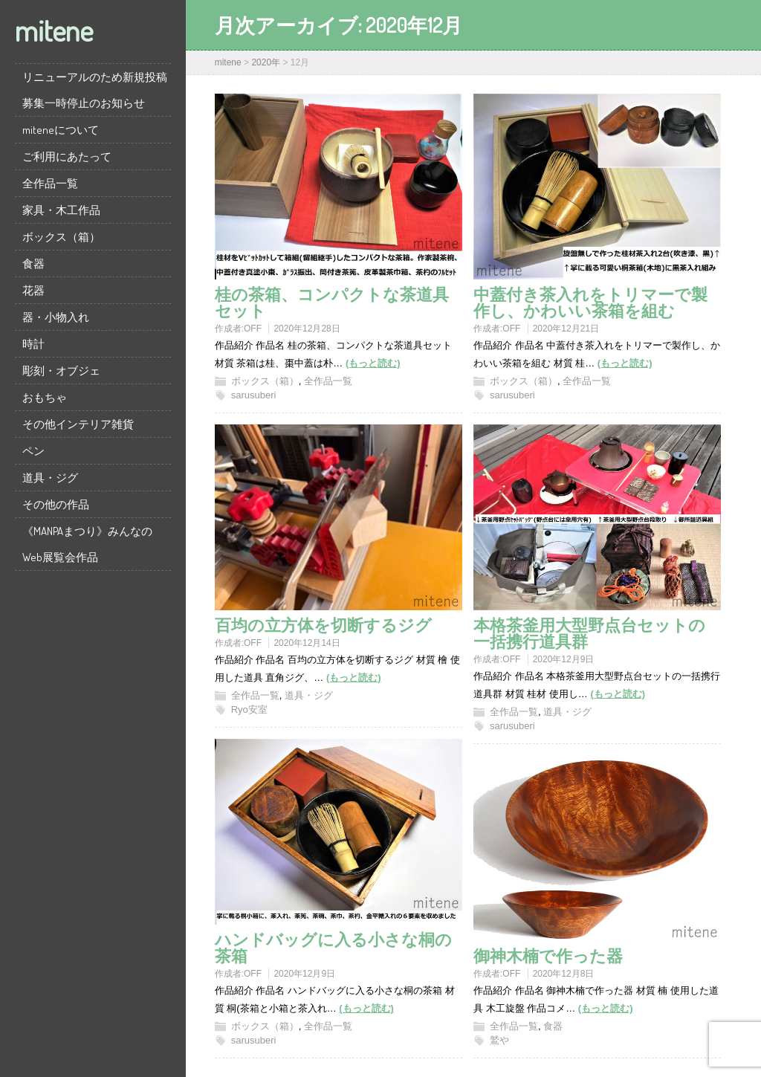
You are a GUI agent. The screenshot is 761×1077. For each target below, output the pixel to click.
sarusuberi (253, 395)
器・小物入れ (55, 317)
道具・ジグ (50, 477)
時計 (33, 344)
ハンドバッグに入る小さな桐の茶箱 (333, 947)
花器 (33, 290)
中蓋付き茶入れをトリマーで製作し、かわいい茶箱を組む (590, 301)
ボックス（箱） (61, 237)
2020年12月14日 (306, 643)
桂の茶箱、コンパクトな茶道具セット (332, 301)
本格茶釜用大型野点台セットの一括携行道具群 (589, 632)
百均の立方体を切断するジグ (323, 624)
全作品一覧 (50, 183)
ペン (33, 451)
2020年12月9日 (564, 659)
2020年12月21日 (566, 328)
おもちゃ (44, 397)
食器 (33, 263)
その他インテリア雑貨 (78, 424)
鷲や (499, 1040)
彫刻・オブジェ (61, 370)
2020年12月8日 (564, 973)
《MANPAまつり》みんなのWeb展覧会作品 (87, 544)
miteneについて (60, 130)
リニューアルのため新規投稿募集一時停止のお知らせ (94, 90)
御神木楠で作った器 (548, 955)
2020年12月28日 (306, 328)
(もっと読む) (373, 363)
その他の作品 (55, 504)
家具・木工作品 (61, 210)
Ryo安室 (249, 709)
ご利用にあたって (66, 156)
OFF (253, 328)
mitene (54, 29)
